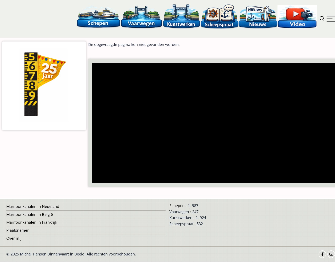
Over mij (13, 238)
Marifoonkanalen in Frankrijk (31, 222)
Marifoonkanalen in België (29, 214)
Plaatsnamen (17, 230)
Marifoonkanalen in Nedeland (32, 206)
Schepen (177, 205)
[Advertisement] (213, 123)
